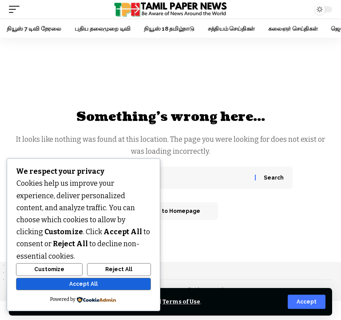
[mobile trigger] (16, 9)
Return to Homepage (170, 211)
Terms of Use (181, 301)
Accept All (83, 284)
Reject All (118, 269)
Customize (49, 269)
